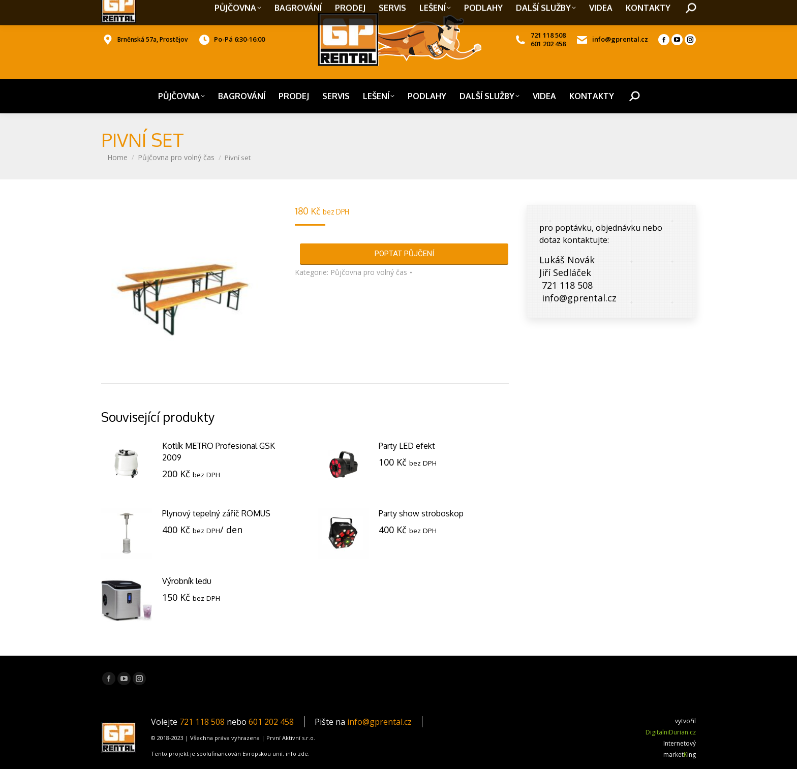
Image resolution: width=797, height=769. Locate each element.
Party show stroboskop (421, 513)
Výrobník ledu (186, 581)
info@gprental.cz (379, 721)
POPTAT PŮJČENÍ (404, 253)
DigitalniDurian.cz (671, 732)
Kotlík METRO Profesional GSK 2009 (218, 452)
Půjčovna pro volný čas (368, 272)
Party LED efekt (407, 446)
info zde (297, 753)
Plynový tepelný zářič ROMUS (216, 513)
